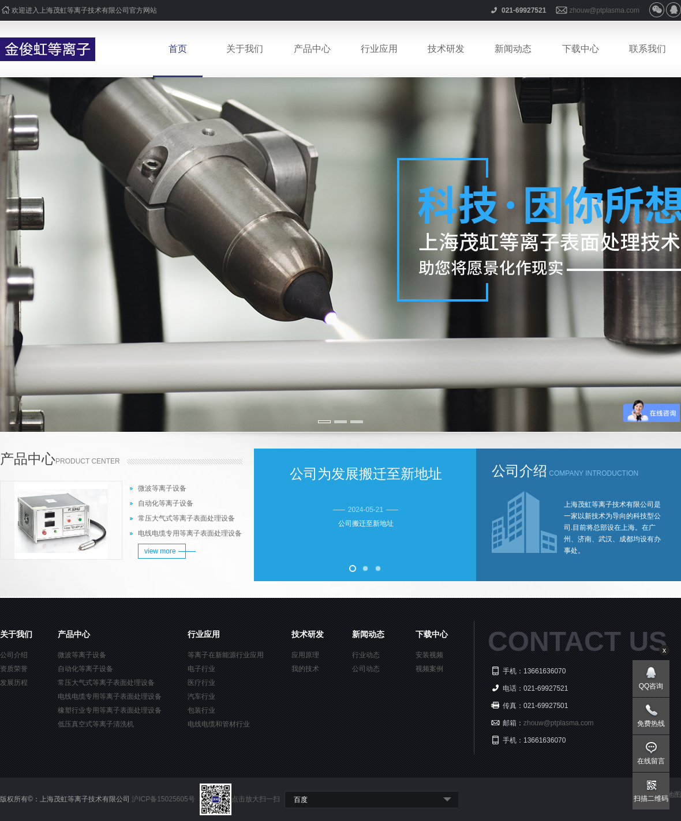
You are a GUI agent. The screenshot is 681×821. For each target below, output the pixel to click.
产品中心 (312, 49)
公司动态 (366, 669)
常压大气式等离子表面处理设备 (186, 518)
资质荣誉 (14, 669)
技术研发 (446, 49)
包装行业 (201, 710)
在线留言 (651, 761)
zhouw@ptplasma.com (604, 10)
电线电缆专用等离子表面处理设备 (190, 533)
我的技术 (305, 669)
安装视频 (429, 655)
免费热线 (651, 724)
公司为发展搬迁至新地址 (366, 473)
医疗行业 (201, 683)
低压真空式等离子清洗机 (96, 724)
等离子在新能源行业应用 (226, 655)
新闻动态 (513, 49)
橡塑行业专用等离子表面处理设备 (110, 710)
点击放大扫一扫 (240, 799)
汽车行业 (201, 696)
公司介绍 (14, 655)
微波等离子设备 (162, 488)
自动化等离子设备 (165, 503)
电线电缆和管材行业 (219, 724)
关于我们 (244, 49)
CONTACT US (577, 641)
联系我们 (647, 49)
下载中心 (580, 49)
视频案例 (429, 669)
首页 (178, 49)
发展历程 (14, 683)
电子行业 (201, 669)
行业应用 (379, 49)
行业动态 (366, 655)
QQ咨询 (651, 686)
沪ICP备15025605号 (164, 799)
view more (160, 551)
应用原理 (305, 655)
